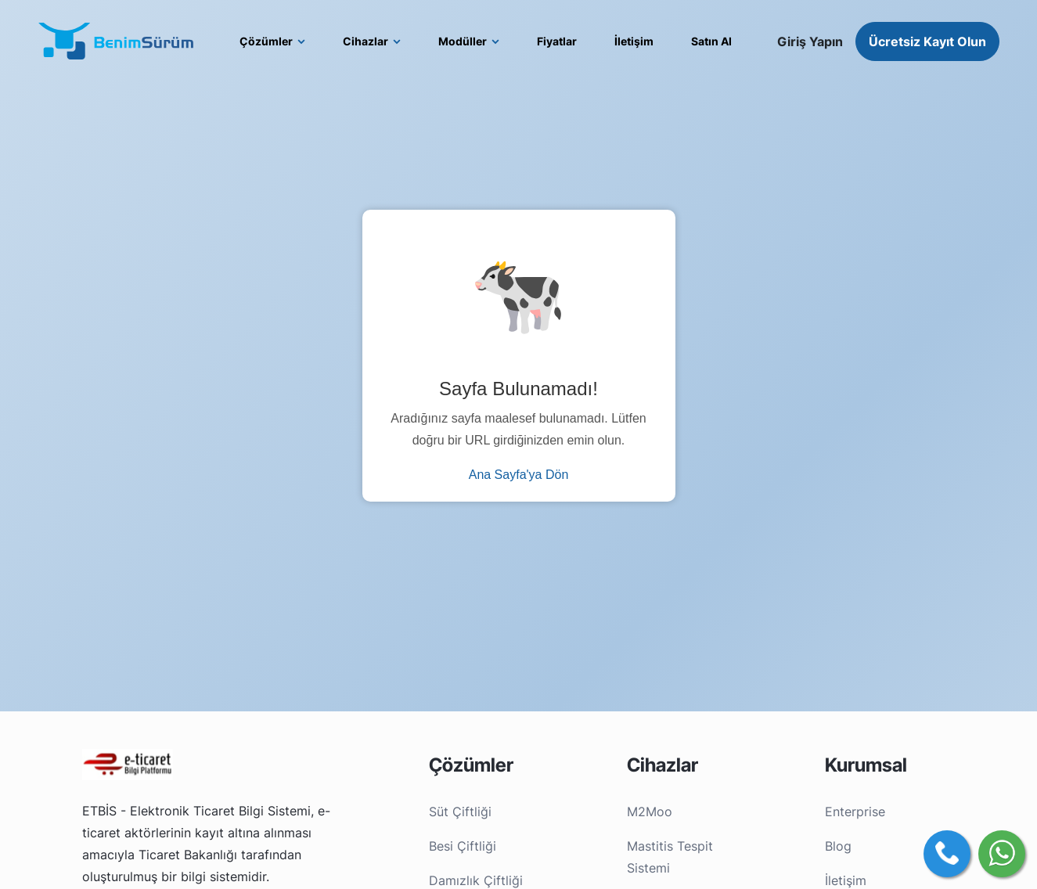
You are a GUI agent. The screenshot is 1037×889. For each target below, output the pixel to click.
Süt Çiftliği (460, 811)
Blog (838, 846)
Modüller (462, 41)
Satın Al (711, 41)
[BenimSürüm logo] (116, 41)
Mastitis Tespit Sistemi (670, 857)
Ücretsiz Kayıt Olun (927, 41)
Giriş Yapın (810, 41)
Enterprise (855, 811)
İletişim (634, 41)
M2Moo (649, 811)
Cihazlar (365, 41)
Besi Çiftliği (462, 846)
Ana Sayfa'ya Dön (519, 474)
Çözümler (266, 41)
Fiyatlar (557, 41)
